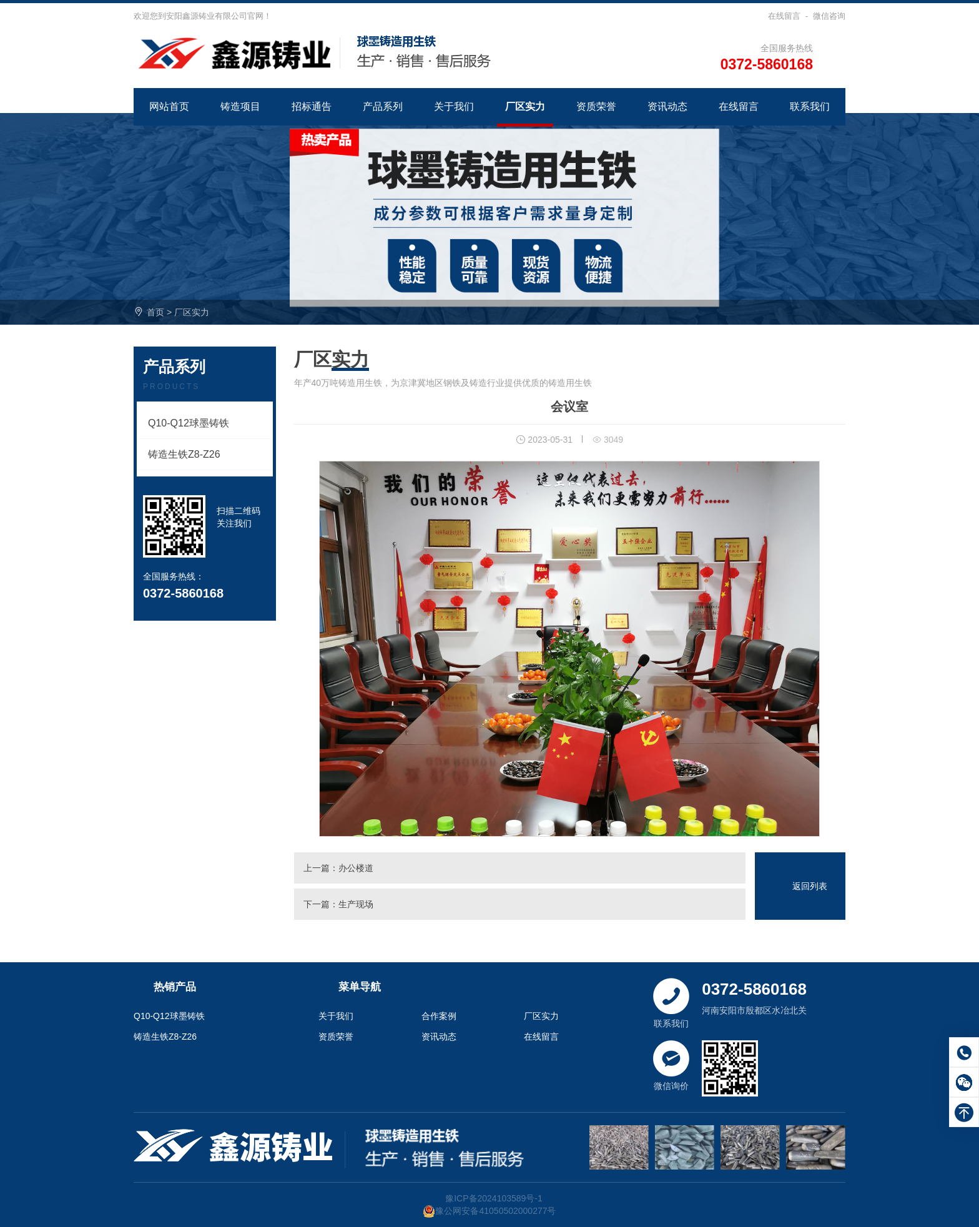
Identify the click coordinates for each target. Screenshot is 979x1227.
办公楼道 (355, 868)
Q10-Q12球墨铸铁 (188, 423)
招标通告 (312, 106)
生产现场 (355, 904)
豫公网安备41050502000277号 (489, 1211)
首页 (155, 312)
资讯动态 (667, 106)
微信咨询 (829, 16)
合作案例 (438, 1016)
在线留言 (784, 16)
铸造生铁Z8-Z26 (184, 454)
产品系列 (383, 106)
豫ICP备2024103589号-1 (494, 1198)
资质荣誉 (596, 106)
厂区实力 (525, 106)
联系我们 (810, 106)
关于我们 (454, 106)
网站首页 (169, 106)
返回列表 (809, 886)
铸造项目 (240, 106)
